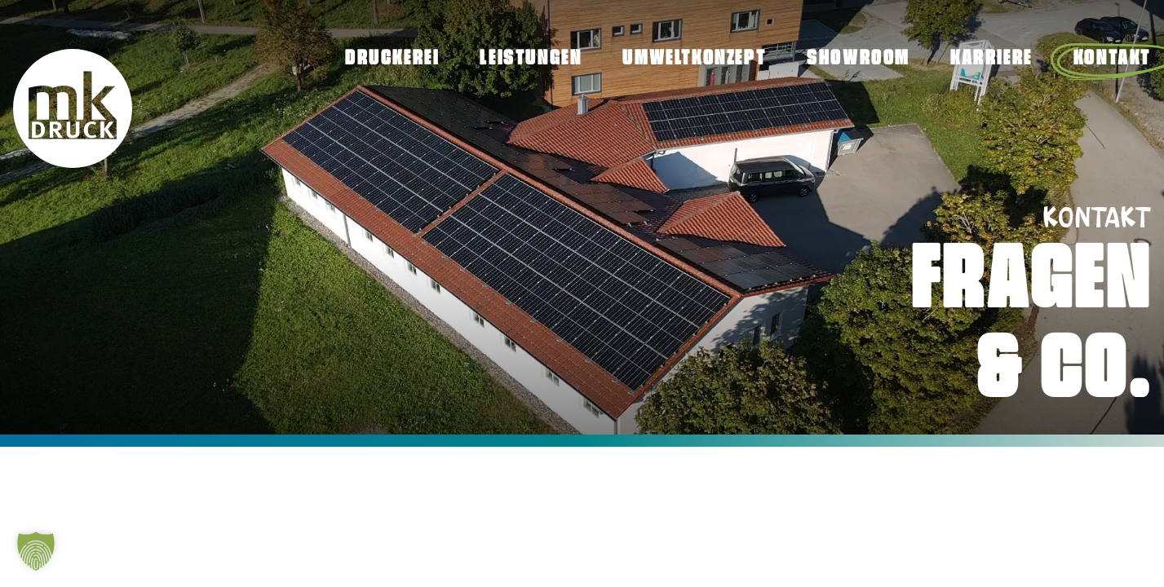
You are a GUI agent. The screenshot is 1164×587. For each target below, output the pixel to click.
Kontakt (1112, 59)
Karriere (991, 59)
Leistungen (531, 59)
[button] (36, 551)
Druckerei (392, 59)
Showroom (858, 59)
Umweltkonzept (694, 59)
